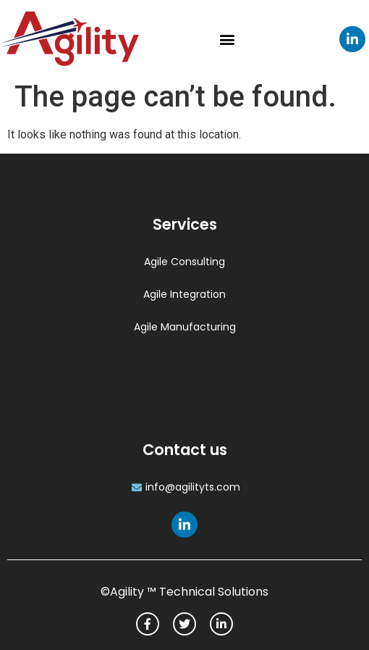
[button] (227, 39)
